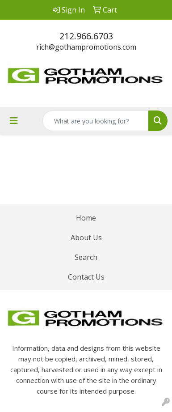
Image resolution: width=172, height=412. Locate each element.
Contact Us (86, 277)
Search (86, 257)
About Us (86, 237)
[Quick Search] (95, 120)
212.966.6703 (86, 36)
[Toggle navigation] (13, 121)
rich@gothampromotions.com (86, 47)
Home (86, 218)
